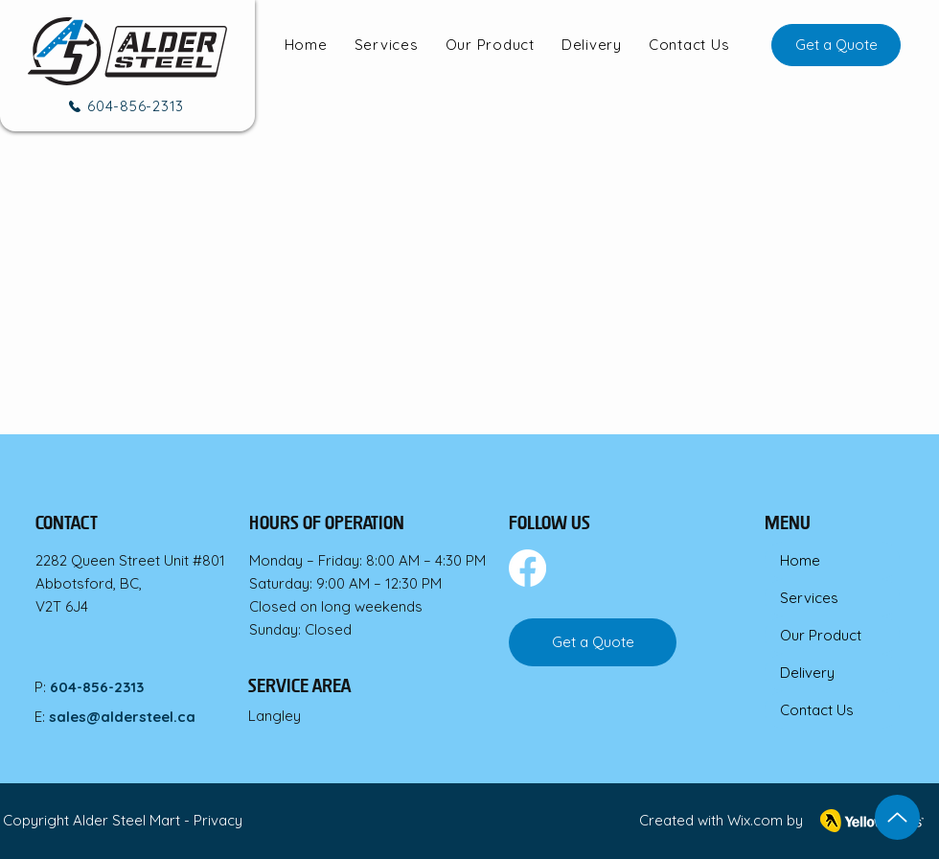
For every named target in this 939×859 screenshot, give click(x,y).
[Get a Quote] (836, 45)
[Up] (897, 817)
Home (800, 560)
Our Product (820, 635)
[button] (386, 45)
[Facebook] (527, 568)
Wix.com (755, 820)
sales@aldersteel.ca (122, 717)
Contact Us (817, 710)
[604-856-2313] (125, 106)
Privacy (218, 820)
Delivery (807, 672)
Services (809, 598)
